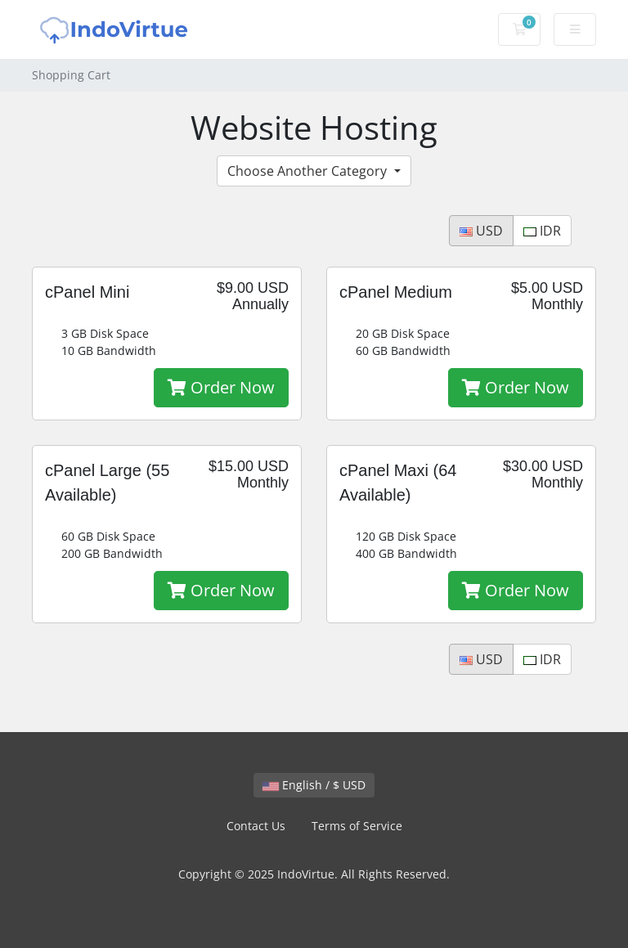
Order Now (221, 387)
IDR (542, 231)
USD (481, 231)
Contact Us (256, 825)
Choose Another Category (308, 171)
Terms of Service (357, 825)
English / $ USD (314, 785)
